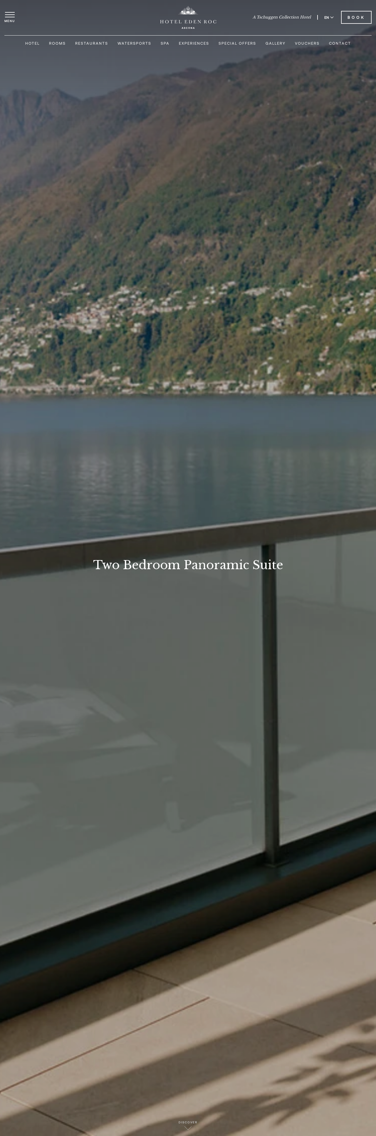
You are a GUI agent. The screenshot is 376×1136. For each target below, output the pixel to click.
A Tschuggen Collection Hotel (282, 17)
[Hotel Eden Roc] (188, 17)
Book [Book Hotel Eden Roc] (356, 17)
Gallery (276, 43)
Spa (165, 43)
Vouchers (307, 43)
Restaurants (91, 43)
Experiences (194, 43)
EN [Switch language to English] (329, 17)
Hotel (32, 43)
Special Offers (237, 43)
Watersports (134, 43)
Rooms (57, 43)
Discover (188, 1125)
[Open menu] (9, 17)
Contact (340, 43)
